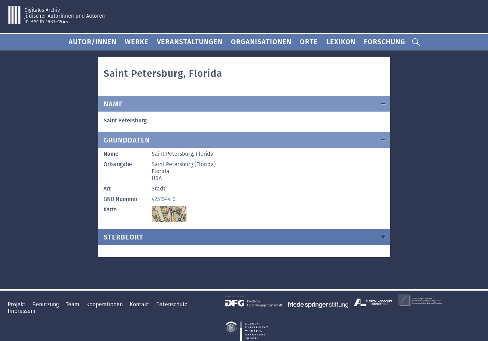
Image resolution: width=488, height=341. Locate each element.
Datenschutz (171, 304)
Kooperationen (105, 304)
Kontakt (140, 304)
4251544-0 (164, 199)
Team (73, 304)
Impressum (21, 311)
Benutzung (46, 304)
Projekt (17, 304)
